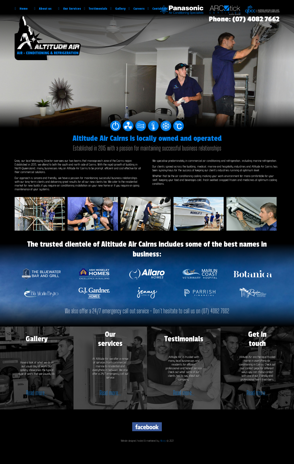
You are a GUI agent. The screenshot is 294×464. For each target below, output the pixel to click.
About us (44, 9)
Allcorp (163, 440)
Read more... (36, 392)
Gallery (117, 9)
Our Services (69, 9)
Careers (137, 9)
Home (23, 9)
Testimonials (95, 9)
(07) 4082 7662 (215, 310)
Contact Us (158, 9)
